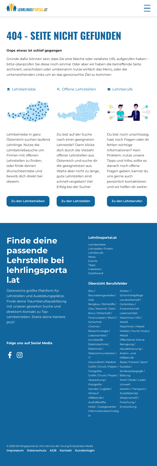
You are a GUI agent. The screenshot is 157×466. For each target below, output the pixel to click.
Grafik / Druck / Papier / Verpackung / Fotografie (103, 380)
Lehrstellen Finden (100, 248)
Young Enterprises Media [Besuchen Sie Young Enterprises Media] (76, 446)
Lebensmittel (128, 313)
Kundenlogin (85, 450)
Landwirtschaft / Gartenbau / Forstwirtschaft (130, 304)
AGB (53, 450)
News (91, 256)
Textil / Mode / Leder (133, 379)
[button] (147, 8)
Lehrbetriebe (97, 244)
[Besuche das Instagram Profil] (19, 355)
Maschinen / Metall (132, 326)
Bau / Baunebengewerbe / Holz (102, 295)
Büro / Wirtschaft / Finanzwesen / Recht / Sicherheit (102, 318)
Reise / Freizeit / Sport (134, 362)
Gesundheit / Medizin (102, 362)
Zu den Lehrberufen (127, 201)
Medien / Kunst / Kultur (135, 331)
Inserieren (95, 269)
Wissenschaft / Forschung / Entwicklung (129, 402)
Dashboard (95, 273)
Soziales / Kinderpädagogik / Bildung (132, 371)
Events (92, 260)
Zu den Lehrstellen (75, 201)
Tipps (91, 265)
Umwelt (125, 384)
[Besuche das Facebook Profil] (10, 355)
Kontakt (66, 450)
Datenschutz (36, 450)
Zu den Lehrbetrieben (28, 201)
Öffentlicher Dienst (132, 339)
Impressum (15, 450)
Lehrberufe (95, 252)
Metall (124, 335)
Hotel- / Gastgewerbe (102, 406)
